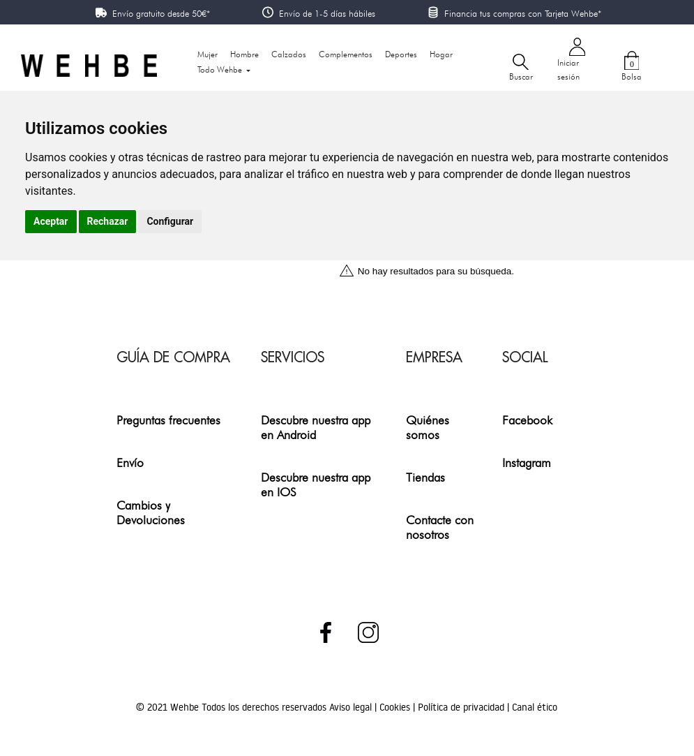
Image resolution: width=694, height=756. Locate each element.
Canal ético (534, 707)
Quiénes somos (427, 427)
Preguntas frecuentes (168, 420)
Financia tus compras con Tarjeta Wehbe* (522, 13)
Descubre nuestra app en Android (315, 427)
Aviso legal (352, 707)
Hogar (441, 54)
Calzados (288, 54)
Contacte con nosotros (440, 527)
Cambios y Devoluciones (150, 512)
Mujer (207, 54)
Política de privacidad (462, 707)
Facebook (527, 420)
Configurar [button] (169, 221)
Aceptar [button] (50, 221)
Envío (130, 462)
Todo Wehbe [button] (220, 69)
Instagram (526, 462)
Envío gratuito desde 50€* (161, 13)
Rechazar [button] (107, 221)
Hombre (244, 54)
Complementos (345, 54)
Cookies (396, 707)
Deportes (401, 54)
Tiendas (425, 477)
